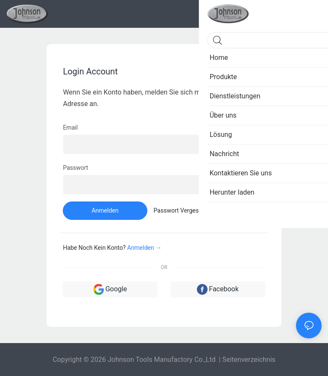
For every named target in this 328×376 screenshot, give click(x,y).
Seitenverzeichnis (248, 359)
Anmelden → (144, 247)
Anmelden (104, 210)
